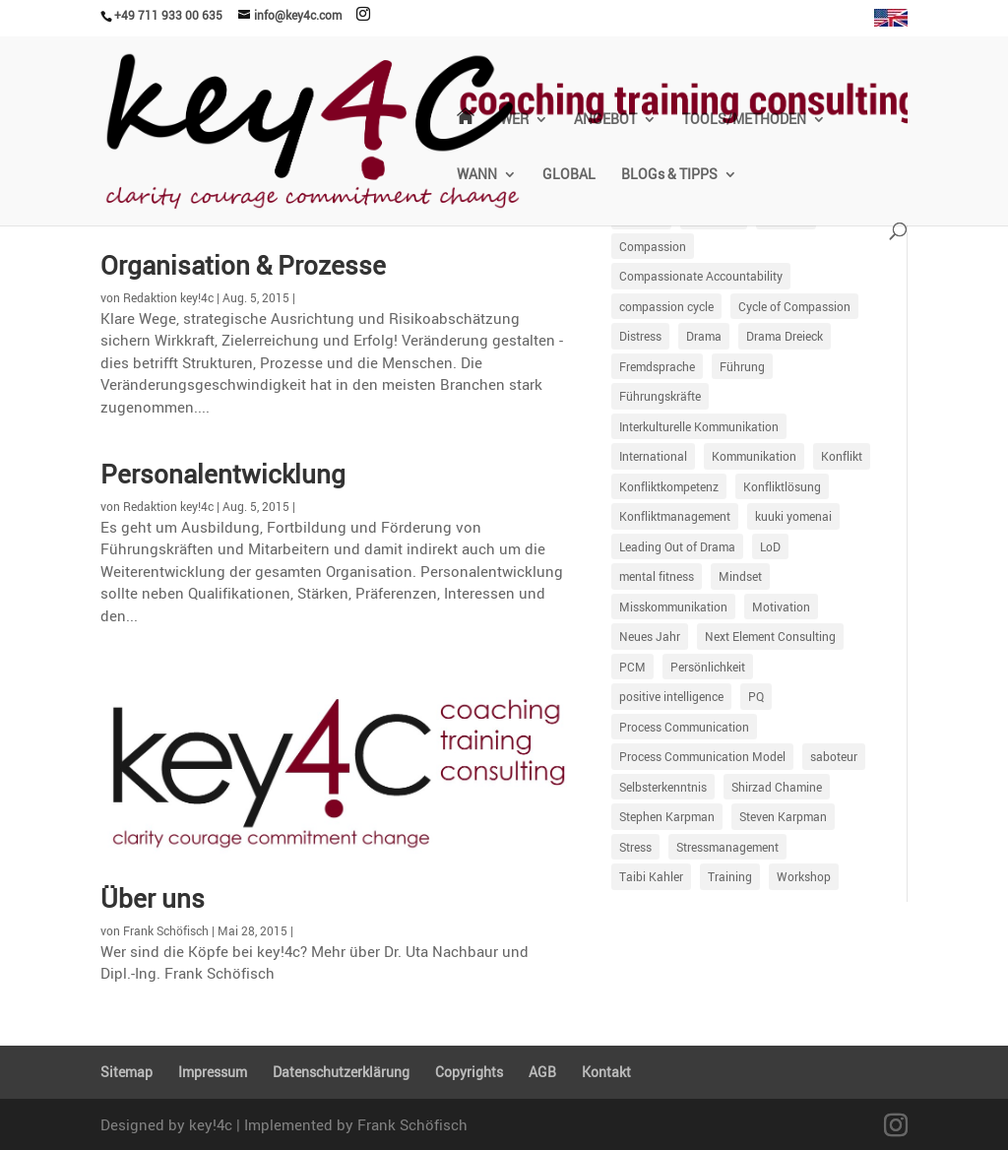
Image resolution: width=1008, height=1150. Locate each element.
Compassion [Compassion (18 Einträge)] (652, 246)
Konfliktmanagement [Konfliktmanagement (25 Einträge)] (674, 516)
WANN (477, 175)
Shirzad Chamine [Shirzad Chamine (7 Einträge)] (776, 787)
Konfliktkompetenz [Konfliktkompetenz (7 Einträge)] (669, 486)
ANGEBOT (605, 120)
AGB (542, 1071)
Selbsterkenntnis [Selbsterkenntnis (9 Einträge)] (663, 787)
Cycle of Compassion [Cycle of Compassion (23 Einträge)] (794, 306)
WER (514, 120)
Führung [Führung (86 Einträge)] (742, 366)
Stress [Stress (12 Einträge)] (635, 847)
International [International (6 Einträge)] (653, 456)
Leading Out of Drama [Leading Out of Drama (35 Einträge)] (677, 546)
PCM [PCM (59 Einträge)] (632, 666)
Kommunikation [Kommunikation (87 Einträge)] (754, 456)
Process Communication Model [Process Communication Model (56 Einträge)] (702, 756)
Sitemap (126, 1071)
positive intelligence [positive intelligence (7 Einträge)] (671, 696)
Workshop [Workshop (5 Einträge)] (804, 876)
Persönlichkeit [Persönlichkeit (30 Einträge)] (707, 666)
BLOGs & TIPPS (669, 175)
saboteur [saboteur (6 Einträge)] (833, 756)
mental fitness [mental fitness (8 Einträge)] (656, 576)
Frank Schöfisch (166, 930)
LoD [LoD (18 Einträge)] (770, 546)
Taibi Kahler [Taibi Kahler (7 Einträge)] (651, 876)
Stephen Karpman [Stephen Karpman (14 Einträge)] (667, 816)
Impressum (212, 1071)
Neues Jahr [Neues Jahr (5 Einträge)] (649, 636)
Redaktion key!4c (168, 297)
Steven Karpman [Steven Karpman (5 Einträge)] (783, 816)
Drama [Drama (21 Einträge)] (704, 336)
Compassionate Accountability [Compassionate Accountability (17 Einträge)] (701, 276)
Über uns (152, 898)
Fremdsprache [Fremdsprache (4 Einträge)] (657, 366)
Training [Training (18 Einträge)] (730, 876)
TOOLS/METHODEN (744, 120)
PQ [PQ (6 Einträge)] (756, 696)
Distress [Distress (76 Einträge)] (640, 336)
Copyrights (469, 1071)
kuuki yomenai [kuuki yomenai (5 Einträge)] (793, 516)
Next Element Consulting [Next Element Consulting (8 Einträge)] (770, 636)
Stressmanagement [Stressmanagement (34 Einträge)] (727, 847)
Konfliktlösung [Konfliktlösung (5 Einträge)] (782, 486)
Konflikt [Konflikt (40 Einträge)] (841, 456)
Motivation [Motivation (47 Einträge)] (781, 606)
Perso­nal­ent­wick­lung (223, 473)
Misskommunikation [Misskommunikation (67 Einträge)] (673, 606)
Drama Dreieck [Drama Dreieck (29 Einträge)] (784, 336)
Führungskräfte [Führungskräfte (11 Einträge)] (660, 396)
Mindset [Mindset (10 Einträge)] (740, 576)
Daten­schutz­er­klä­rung (341, 1071)
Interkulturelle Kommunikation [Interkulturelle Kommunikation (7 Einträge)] (699, 426)
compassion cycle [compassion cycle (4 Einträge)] (666, 306)
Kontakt (606, 1071)
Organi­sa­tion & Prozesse (243, 265)
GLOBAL (569, 175)
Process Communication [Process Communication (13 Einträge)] (684, 727)
